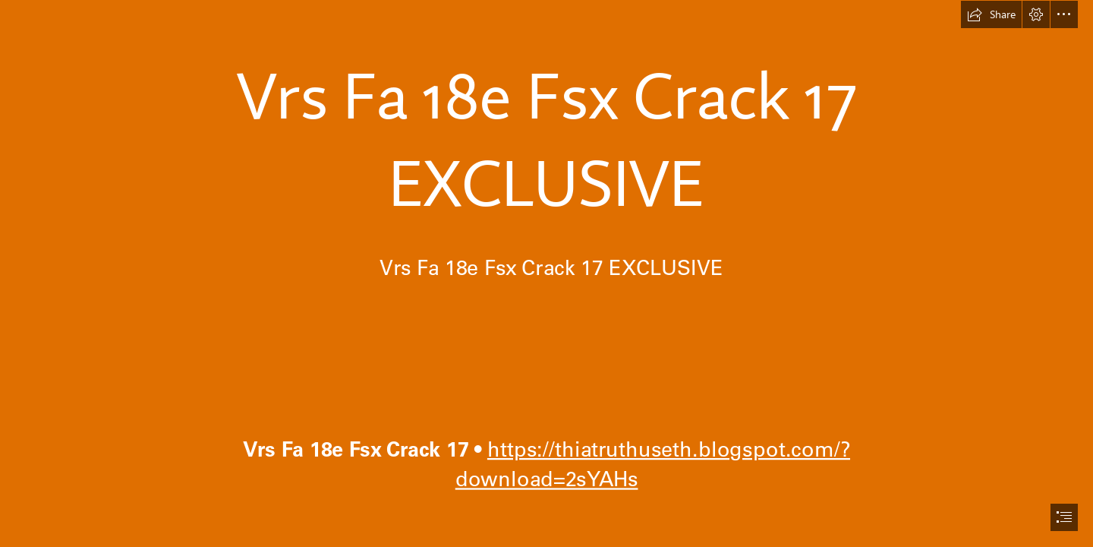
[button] (991, 14)
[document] (546, 273)
